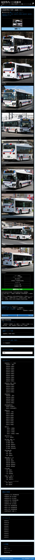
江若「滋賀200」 (9, 471)
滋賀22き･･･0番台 (10, 411)
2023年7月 (6, 528)
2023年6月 (6, 529)
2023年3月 (6, 535)
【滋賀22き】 (7, 410)
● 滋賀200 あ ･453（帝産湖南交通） (12, 494)
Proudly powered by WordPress (7, 558)
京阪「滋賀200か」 (10, 479)
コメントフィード (8, 550)
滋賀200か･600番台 (10, 375)
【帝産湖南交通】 (8, 450)
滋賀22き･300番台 (10, 417)
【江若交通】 (7, 468)
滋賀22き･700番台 (10, 424)
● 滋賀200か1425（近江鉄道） (10, 503)
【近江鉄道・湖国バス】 (9, 439)
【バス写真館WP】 (6, 343)
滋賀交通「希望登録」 (11, 466)
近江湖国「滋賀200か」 (11, 444)
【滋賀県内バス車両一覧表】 (8, 333)
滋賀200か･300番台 (10, 370)
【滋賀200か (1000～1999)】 (8, 14)
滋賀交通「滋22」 (10, 459)
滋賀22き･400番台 (10, 419)
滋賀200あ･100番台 (10, 397)
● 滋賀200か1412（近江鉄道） (10, 498)
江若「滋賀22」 (9, 470)
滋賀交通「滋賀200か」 (28, 14)
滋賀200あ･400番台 (10, 402)
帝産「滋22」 (9, 451)
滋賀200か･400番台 (10, 371)
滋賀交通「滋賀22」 (10, 461)
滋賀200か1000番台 (10, 384)
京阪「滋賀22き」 (10, 477)
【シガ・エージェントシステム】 (11, 481)
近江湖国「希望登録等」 (11, 448)
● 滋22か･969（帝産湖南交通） (11, 509)
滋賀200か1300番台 (10, 390)
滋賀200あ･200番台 (10, 399)
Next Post (31, 315)
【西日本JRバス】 (8, 435)
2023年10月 (6, 522)
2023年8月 (6, 526)
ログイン (6, 546)
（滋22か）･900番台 (10, 428)
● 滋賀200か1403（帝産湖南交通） (11, 500)
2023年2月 (6, 537)
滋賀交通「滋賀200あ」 (11, 464)
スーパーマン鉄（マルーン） (10, 321)
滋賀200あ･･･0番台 (10, 395)
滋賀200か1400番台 (10, 391)
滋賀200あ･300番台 (10, 401)
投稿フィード (7, 548)
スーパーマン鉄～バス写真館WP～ (9, 309)
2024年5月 (6, 520)
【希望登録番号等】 (8, 405)
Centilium (27, 558)
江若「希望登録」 (10, 473)
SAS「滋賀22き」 (10, 482)
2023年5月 (6, 531)
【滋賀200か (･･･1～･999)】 (10, 363)
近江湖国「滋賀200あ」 (11, 446)
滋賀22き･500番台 (10, 420)
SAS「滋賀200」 (9, 484)
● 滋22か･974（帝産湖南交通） (11, 507)
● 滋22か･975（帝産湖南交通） (11, 505)
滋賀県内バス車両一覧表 (7, 307)
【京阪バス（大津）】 (9, 475)
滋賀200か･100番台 (10, 366)
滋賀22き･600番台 (10, 422)
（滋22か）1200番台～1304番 (12, 433)
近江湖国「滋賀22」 (10, 442)
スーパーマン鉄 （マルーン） (17, 12)
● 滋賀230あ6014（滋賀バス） (10, 511)
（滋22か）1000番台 (10, 430)
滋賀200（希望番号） (10, 406)
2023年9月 (6, 524)
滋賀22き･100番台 (10, 413)
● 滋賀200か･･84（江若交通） (10, 502)
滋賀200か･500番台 (10, 373)
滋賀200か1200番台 (18, 14)
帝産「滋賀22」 (9, 453)
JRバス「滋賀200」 (10, 437)
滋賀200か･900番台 (10, 381)
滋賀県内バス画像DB (11, 2)
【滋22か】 (6, 426)
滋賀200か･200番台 (10, 368)
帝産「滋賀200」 (9, 455)
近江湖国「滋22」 (10, 441)
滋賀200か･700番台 (10, 377)
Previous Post (5, 315)
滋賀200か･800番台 (10, 379)
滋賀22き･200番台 (10, 415)
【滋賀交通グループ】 (6, 15)
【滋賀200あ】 (7, 394)
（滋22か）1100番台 (10, 431)
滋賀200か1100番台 (10, 386)
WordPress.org (7, 552)
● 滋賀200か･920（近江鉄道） (10, 496)
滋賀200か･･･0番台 (10, 364)
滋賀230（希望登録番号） (11, 408)
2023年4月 (6, 533)
